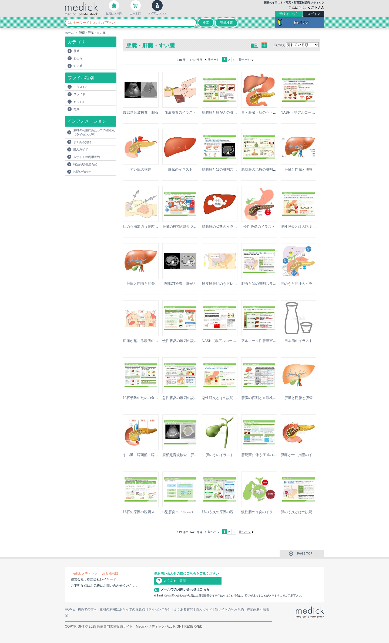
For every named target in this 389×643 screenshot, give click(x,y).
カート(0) (135, 13)
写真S (77, 109)
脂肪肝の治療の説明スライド (264, 169)
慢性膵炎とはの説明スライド (303, 227)
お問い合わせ (82, 171)
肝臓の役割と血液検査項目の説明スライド (274, 398)
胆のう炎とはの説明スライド (303, 512)
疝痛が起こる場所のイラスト (146, 341)
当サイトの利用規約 (86, 157)
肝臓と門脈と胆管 (298, 169)
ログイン (313, 14)
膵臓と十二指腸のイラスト (302, 455)
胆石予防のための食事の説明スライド (153, 398)
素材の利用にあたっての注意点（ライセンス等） (94, 132)
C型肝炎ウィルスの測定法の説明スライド (195, 512)
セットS (78, 101)
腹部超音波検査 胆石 (140, 112)
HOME (70, 609)
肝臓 (76, 50)
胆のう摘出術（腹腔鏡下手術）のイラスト (156, 227)
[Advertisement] (96, 186)
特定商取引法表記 (85, 164)
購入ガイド (80, 149)
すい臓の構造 (140, 169)
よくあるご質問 (174, 580)
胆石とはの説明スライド (260, 284)
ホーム (69, 32)
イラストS (80, 86)
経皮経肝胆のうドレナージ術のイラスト (233, 284)
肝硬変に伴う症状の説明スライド (267, 455)
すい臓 (77, 65)
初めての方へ (87, 609)
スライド (79, 94)
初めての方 (301, 22)
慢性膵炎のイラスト (259, 227)
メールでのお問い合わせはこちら (185, 589)
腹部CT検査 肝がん (180, 284)
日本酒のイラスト (298, 341)
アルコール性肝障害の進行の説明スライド (274, 341)
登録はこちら (289, 14)
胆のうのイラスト (220, 455)
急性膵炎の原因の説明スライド (187, 398)
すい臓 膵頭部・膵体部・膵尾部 (149, 455)
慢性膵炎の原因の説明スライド (187, 341)
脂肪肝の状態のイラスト (221, 227)
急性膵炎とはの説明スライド (224, 398)
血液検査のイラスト (180, 112)
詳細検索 (226, 23)
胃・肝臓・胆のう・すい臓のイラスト (271, 112)
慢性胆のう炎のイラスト (260, 512)
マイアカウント (157, 13)
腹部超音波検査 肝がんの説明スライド (194, 455)
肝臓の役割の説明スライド (183, 227)
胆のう (77, 58)
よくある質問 (82, 142)
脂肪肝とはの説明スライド (223, 169)
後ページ (245, 59)
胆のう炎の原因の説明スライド (226, 512)
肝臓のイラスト (180, 169)
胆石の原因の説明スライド (144, 512)
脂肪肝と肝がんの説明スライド (226, 112)
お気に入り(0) (114, 13)
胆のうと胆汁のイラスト (300, 284)
